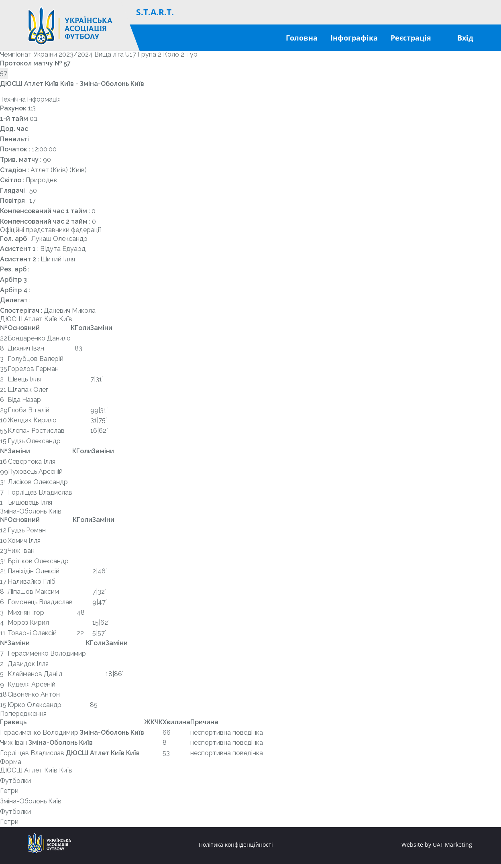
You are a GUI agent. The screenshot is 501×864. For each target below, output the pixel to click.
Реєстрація (411, 37)
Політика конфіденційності (236, 845)
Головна (302, 37)
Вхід (465, 37)
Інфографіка (354, 37)
